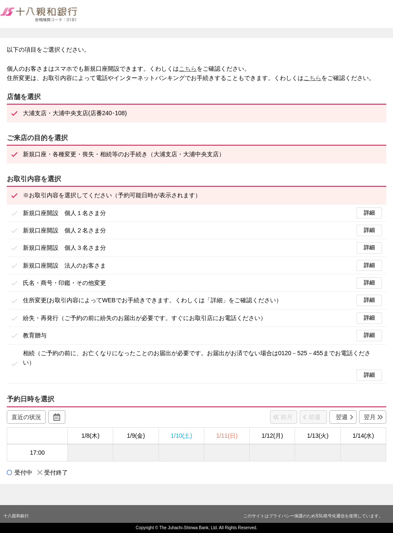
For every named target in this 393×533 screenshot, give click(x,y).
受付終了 (56, 472)
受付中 (23, 472)
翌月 (370, 417)
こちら (188, 68)
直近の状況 (26, 417)
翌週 (342, 417)
